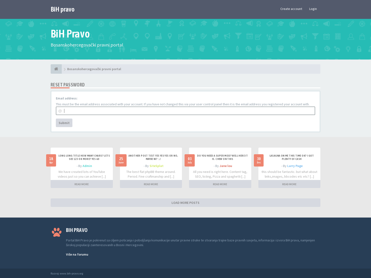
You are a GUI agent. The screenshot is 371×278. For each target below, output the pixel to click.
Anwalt (88, 273)
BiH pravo (63, 9)
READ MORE (82, 184)
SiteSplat (156, 166)
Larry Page (295, 166)
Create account (291, 9)
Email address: (67, 98)
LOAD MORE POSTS (185, 203)
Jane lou (226, 166)
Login (313, 9)
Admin (87, 166)
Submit (64, 123)
